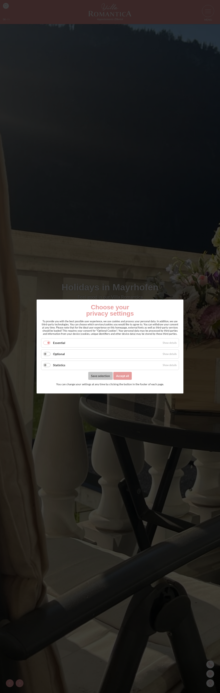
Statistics (59, 365)
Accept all (122, 376)
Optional (59, 354)
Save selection (100, 376)
